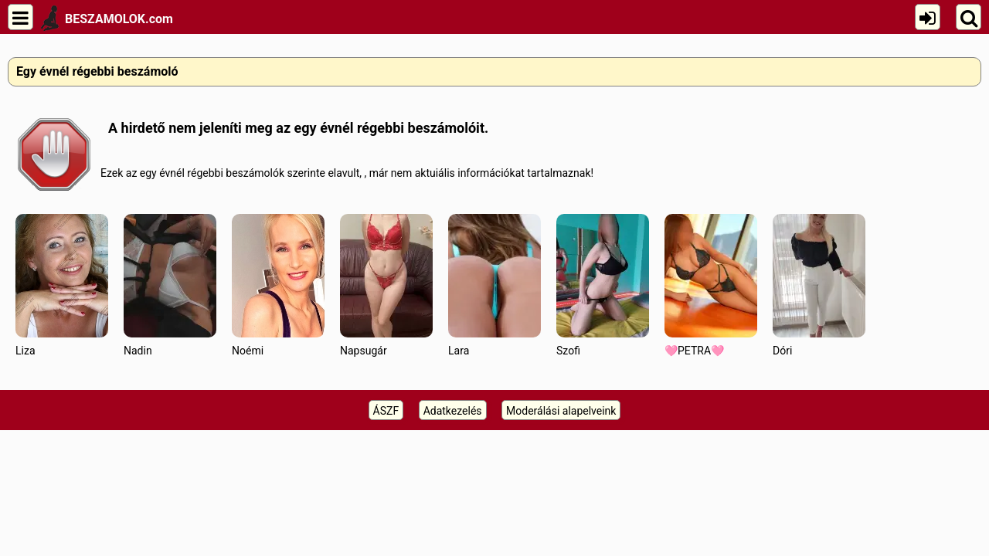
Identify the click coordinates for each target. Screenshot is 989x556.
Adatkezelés (452, 411)
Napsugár (386, 285)
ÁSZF (386, 411)
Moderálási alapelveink (561, 411)
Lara (494, 285)
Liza (61, 285)
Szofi (602, 285)
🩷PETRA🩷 (710, 285)
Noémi (278, 285)
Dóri (819, 285)
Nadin (170, 285)
